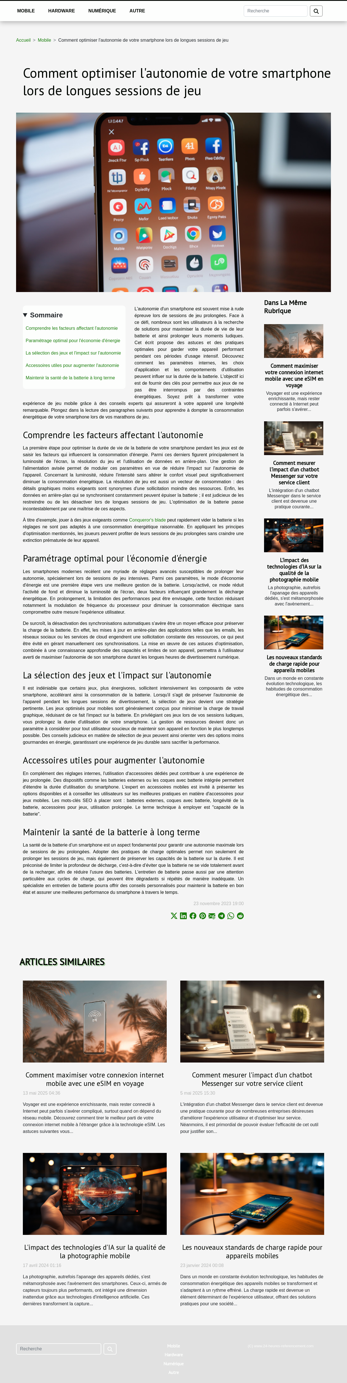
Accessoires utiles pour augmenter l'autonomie (72, 365)
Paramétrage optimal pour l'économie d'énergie (73, 340)
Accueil (23, 40)
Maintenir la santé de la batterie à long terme (70, 377)
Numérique (102, 10)
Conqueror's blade (147, 520)
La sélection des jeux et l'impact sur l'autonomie (73, 353)
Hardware (61, 10)
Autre (137, 10)
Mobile (26, 10)
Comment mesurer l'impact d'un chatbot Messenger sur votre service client (294, 472)
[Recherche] (276, 11)
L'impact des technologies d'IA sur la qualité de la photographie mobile (294, 569)
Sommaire (46, 315)
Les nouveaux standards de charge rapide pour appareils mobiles (294, 664)
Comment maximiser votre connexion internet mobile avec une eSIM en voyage (294, 375)
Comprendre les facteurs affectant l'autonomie (72, 328)
